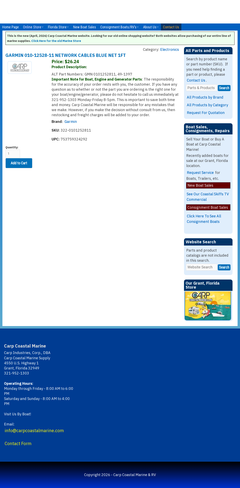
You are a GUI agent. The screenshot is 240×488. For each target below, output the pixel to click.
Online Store (32, 27)
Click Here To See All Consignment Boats (204, 219)
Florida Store (57, 27)
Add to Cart (19, 163)
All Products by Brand (205, 97)
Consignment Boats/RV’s (118, 27)
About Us (149, 27)
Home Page (10, 27)
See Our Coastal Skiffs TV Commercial (208, 197)
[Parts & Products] (201, 87)
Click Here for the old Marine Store (56, 41)
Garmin (70, 121)
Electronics (169, 49)
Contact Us (171, 27)
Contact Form (18, 443)
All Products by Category (207, 105)
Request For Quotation (206, 112)
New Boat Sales (84, 27)
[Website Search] (201, 267)
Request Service (200, 172)
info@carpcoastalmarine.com (34, 430)
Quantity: (12, 152)
